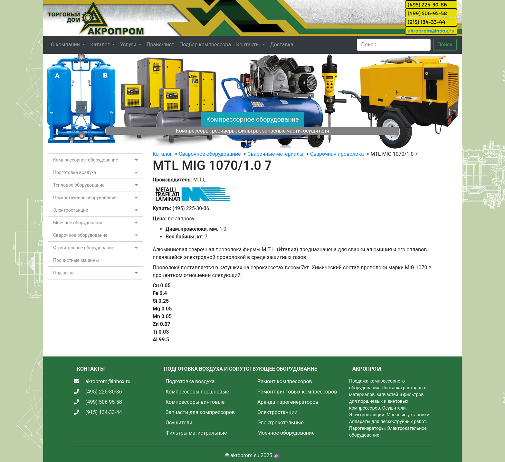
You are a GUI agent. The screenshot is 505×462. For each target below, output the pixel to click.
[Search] (394, 45)
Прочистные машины (76, 260)
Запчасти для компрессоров (200, 412)
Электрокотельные (280, 423)
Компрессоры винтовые (195, 402)
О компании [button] (66, 45)
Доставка (281, 45)
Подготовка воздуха (74, 172)
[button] (74, 102)
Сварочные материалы (275, 154)
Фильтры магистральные (196, 433)
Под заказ (63, 272)
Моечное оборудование (78, 222)
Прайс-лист (160, 45)
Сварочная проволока (337, 154)
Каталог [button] (100, 45)
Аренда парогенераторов (288, 402)
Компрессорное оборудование (252, 119)
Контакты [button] (248, 45)
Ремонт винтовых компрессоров (297, 392)
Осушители (179, 423)
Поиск (445, 45)
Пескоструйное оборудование (85, 197)
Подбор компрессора (205, 45)
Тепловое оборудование (79, 185)
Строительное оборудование (83, 247)
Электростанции (70, 210)
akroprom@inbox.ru (431, 30)
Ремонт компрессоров (284, 381)
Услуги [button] (129, 45)
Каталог (162, 154)
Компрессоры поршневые (197, 392)
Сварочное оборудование (80, 235)
